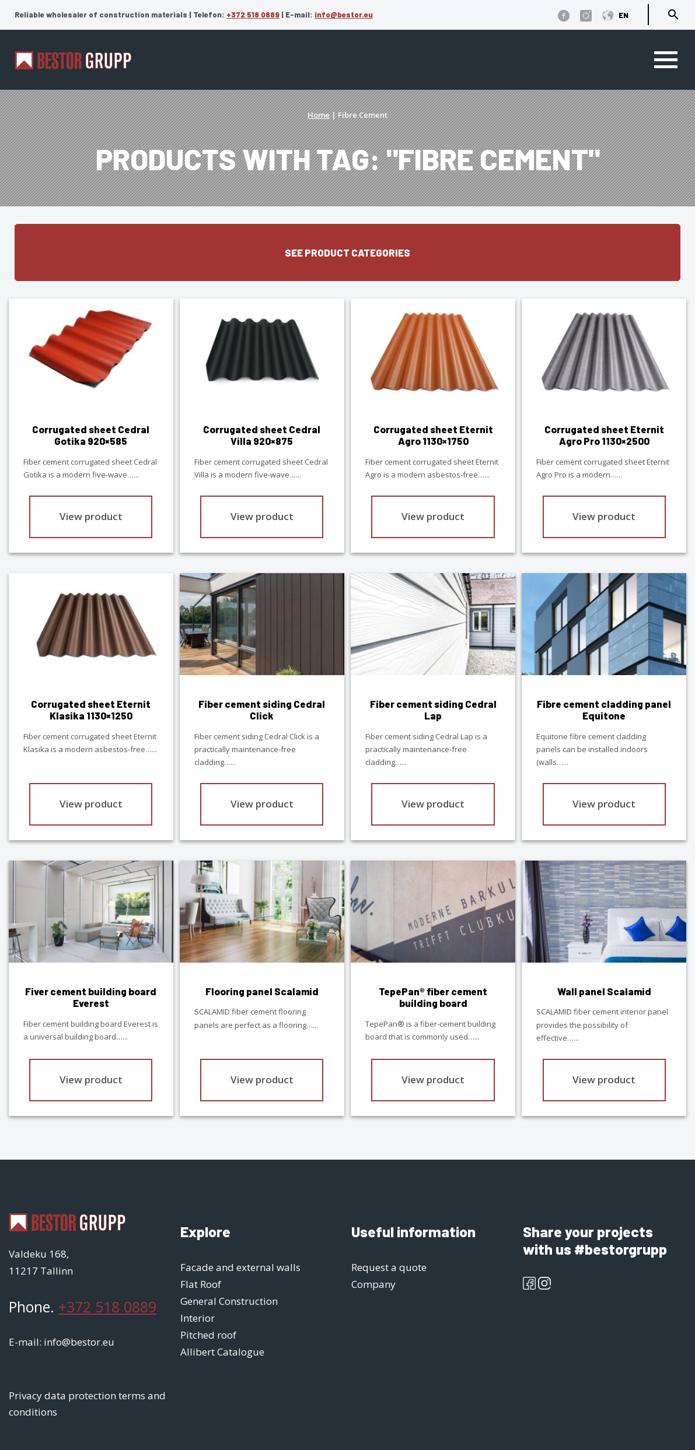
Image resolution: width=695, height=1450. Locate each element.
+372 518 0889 (253, 14)
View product (91, 515)
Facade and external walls (240, 1267)
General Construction (229, 1301)
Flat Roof (200, 1284)
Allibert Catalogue (222, 1351)
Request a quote (389, 1267)
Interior (197, 1318)
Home (319, 115)
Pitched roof (208, 1335)
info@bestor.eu (344, 14)
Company (373, 1284)
